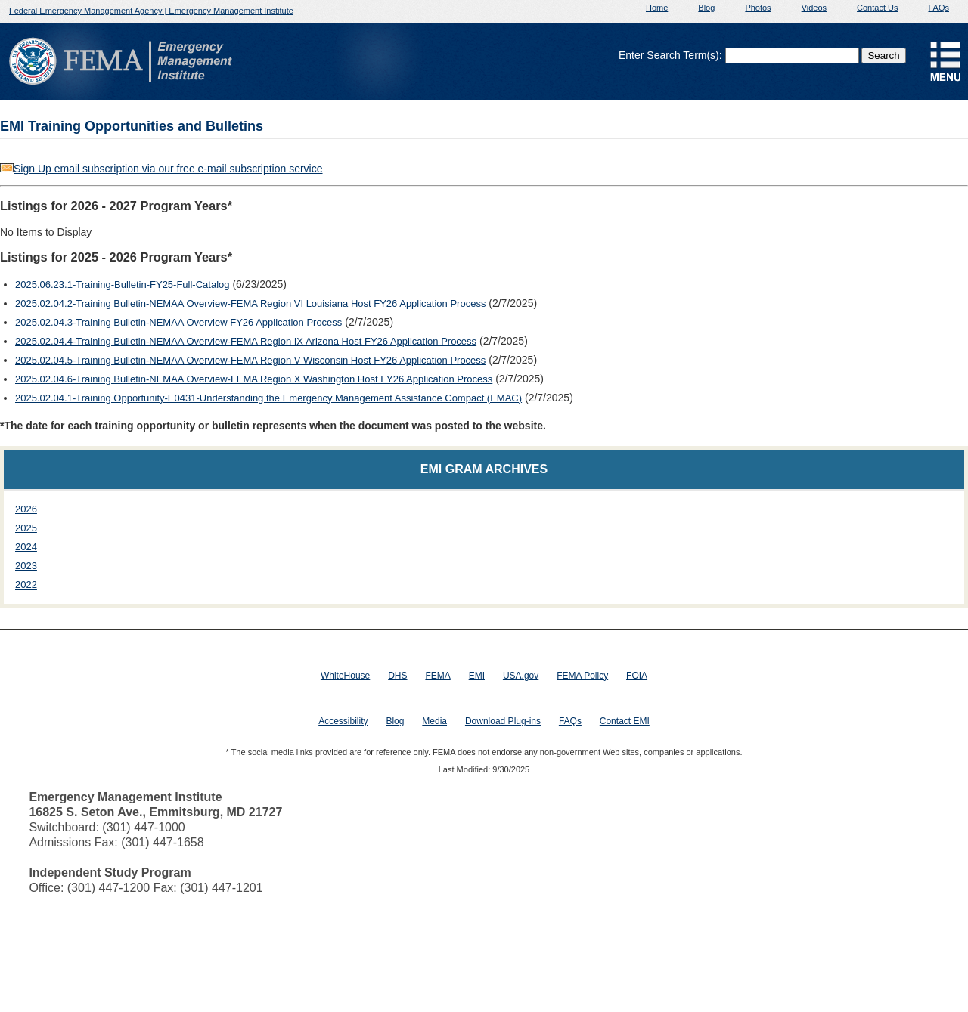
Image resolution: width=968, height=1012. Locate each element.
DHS (397, 675)
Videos (814, 7)
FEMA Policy (582, 675)
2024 (26, 546)
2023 (26, 565)
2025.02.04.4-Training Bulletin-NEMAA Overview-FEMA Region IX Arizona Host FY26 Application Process (245, 341)
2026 (26, 509)
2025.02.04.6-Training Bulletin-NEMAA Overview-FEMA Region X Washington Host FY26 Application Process (253, 379)
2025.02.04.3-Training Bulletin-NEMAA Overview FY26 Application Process (178, 322)
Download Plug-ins (503, 721)
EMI (477, 675)
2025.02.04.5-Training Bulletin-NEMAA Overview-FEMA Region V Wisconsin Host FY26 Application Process (250, 360)
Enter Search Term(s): (670, 55)
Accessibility (343, 721)
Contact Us (877, 7)
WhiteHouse (345, 675)
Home (657, 7)
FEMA (437, 675)
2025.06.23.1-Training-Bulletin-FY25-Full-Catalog (122, 284)
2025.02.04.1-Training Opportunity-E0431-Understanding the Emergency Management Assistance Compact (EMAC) (268, 398)
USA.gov (520, 675)
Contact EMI (625, 721)
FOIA (636, 675)
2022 (26, 584)
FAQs (938, 7)
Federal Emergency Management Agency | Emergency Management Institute (151, 10)
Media (434, 721)
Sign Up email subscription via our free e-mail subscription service (168, 168)
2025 (26, 528)
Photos (758, 7)
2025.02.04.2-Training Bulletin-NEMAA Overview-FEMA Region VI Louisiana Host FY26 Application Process (250, 303)
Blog (706, 7)
